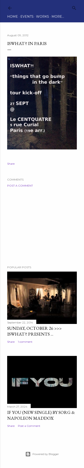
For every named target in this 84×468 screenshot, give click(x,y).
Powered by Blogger (42, 454)
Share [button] (11, 163)
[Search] (74, 7)
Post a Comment (20, 185)
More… (58, 17)
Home (12, 17)
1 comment (25, 341)
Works (42, 17)
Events (27, 17)
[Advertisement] (42, 226)
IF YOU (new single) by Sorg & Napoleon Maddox (41, 415)
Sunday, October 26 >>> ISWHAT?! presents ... (34, 331)
